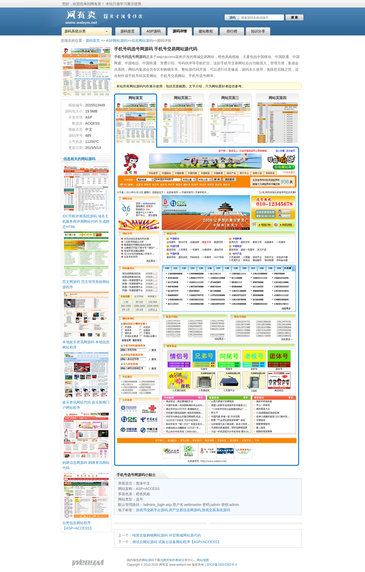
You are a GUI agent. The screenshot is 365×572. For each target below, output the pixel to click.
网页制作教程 (172, 560)
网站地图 (203, 560)
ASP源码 (154, 31)
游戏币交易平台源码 (152, 510)
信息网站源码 (142, 41)
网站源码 (148, 560)
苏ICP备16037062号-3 (222, 564)
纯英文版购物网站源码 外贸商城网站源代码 (166, 535)
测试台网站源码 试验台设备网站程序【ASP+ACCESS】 (176, 542)
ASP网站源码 (116, 41)
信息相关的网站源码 (79, 159)
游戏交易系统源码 (216, 510)
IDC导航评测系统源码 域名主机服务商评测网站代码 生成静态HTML (86, 221)
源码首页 (127, 31)
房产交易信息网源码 (185, 510)
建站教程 (206, 31)
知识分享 (258, 31)
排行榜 (232, 31)
